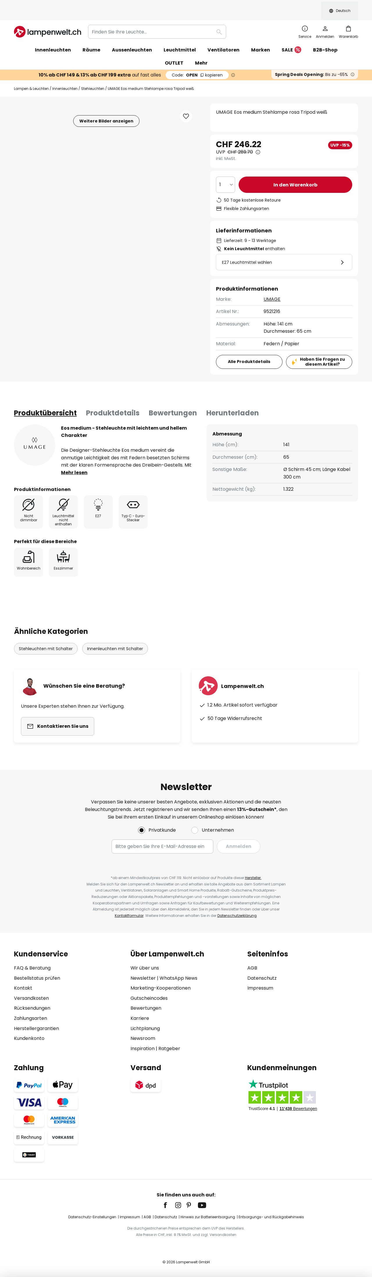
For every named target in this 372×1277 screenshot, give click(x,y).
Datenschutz (262, 978)
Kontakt (23, 988)
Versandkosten (31, 998)
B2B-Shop (325, 36)
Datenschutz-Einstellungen (92, 1216)
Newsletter (143, 978)
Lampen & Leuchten (31, 75)
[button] (186, 103)
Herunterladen (232, 400)
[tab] (45, 399)
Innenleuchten (65, 75)
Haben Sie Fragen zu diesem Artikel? (322, 348)
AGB (252, 968)
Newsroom (142, 1038)
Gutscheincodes (149, 998)
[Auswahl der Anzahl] (225, 171)
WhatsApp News (178, 978)
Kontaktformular (129, 915)
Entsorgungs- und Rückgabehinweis (271, 1216)
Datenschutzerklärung (237, 915)
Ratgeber (169, 1048)
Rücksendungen (32, 1008)
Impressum (260, 988)
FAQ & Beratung (32, 968)
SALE (291, 37)
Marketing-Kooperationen (160, 988)
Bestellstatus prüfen (37, 978)
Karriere (139, 1018)
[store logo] (47, 18)
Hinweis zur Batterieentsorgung (207, 1216)
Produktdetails (113, 400)
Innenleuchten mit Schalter (115, 635)
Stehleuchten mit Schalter (46, 635)
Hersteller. (253, 877)
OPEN (197, 62)
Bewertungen (173, 400)
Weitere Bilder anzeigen (106, 108)
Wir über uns (144, 968)
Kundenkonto (29, 1038)
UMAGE (272, 286)
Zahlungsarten (30, 1018)
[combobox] (157, 18)
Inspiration (142, 1048)
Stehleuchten (92, 75)
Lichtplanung (145, 1028)
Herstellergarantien (36, 1028)
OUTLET (174, 50)
